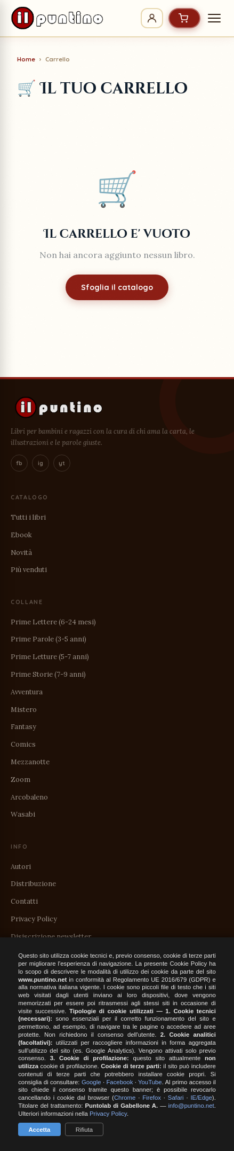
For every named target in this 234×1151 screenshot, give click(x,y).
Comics (23, 744)
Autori (21, 866)
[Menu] (214, 18)
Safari (176, 1097)
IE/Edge (201, 1097)
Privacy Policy (34, 918)
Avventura (27, 691)
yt (62, 463)
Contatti (24, 901)
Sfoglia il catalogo (117, 287)
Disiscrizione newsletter (51, 936)
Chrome (124, 1097)
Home (26, 59)
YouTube (150, 1082)
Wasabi (23, 814)
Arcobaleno (29, 797)
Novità (21, 552)
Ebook (21, 534)
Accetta (39, 1129)
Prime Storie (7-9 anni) (48, 674)
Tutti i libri (28, 517)
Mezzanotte (30, 761)
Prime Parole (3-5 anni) (48, 639)
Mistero (24, 709)
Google (91, 1082)
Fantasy (23, 726)
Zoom (20, 779)
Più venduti (29, 569)
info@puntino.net (191, 1105)
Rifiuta (84, 1129)
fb (19, 463)
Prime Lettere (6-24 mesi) (53, 622)
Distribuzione (33, 883)
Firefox (151, 1097)
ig (40, 463)
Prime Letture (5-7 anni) (50, 656)
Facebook (119, 1082)
